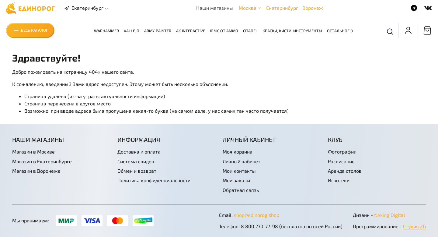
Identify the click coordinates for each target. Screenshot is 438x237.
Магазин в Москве (33, 151)
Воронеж (312, 8)
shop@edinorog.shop (256, 215)
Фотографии (342, 151)
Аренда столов (345, 171)
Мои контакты (239, 171)
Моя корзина (237, 151)
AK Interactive (190, 30)
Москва (247, 8)
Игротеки (338, 180)
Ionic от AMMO (224, 30)
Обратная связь (241, 190)
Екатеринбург (282, 8)
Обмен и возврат (136, 171)
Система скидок (135, 161)
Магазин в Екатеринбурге (42, 161)
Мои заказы (236, 180)
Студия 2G (414, 226)
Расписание (341, 161)
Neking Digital (389, 215)
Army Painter (157, 30)
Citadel (250, 30)
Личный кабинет (241, 161)
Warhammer (106, 30)
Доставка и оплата (139, 151)
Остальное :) (340, 30)
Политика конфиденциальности (153, 180)
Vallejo (131, 30)
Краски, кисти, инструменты (292, 30)
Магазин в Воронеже (36, 171)
